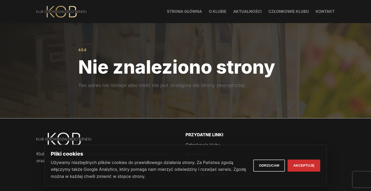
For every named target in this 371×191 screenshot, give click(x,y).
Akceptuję (303, 165)
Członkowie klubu (288, 11)
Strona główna (184, 11)
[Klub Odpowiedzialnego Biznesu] (61, 12)
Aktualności (247, 11)
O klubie (217, 11)
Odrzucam (269, 165)
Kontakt (325, 11)
